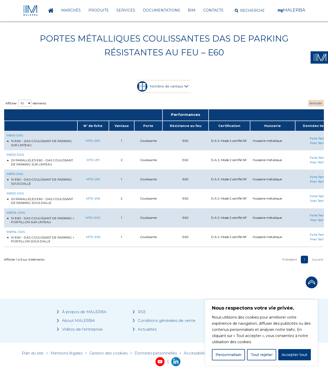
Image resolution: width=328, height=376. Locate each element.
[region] (261, 333)
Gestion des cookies (108, 353)
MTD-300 (93, 218)
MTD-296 (93, 198)
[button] (250, 10)
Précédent (289, 259)
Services (125, 10)
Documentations (161, 10)
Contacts (213, 10)
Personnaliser (229, 354)
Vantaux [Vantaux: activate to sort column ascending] (122, 126)
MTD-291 (93, 160)
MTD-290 (93, 141)
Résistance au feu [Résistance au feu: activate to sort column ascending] (185, 126)
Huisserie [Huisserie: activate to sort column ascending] (272, 126)
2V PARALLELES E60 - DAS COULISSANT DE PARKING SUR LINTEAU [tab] (40, 162)
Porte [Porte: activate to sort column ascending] (148, 126)
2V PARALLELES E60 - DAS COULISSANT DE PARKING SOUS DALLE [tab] (40, 201)
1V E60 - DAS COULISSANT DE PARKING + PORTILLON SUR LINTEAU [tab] (40, 220)
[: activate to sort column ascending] (40, 126)
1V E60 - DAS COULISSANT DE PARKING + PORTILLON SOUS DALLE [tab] (40, 239)
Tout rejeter (262, 354)
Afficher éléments (25, 103)
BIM (192, 10)
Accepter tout (294, 354)
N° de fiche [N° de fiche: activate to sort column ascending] (93, 126)
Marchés (71, 10)
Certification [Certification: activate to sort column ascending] (229, 126)
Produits (98, 10)
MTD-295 (93, 179)
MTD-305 (93, 237)
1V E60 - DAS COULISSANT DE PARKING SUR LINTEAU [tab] (39, 143)
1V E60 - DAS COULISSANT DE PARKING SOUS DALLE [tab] (39, 181)
